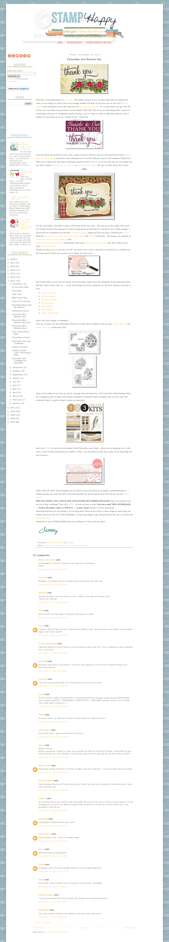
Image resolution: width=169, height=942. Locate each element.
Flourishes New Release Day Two (21, 321)
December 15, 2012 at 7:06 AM (53, 886)
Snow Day (17, 290)
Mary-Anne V (45, 834)
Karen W (43, 577)
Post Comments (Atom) (56, 932)
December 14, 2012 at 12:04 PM (53, 790)
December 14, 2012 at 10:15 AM (53, 706)
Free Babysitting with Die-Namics (22, 306)
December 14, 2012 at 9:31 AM (53, 653)
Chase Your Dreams (21, 301)
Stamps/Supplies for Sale (98, 42)
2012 (13, 281)
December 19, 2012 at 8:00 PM (53, 917)
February (17, 399)
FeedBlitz (11, 81)
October (17, 371)
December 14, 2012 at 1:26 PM (53, 810)
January (17, 403)
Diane (41, 879)
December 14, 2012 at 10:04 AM (53, 686)
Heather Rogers (46, 895)
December (18, 284)
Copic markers (59, 545)
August (16, 378)
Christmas (48, 545)
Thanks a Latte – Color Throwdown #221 (21, 352)
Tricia (41, 626)
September (18, 374)
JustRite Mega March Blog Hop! (20, 198)
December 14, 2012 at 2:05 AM (53, 569)
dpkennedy (44, 910)
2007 (13, 422)
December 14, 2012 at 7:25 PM (53, 856)
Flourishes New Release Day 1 (19, 327)
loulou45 (43, 661)
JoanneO (43, 679)
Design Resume (74, 42)
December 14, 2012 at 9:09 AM (53, 635)
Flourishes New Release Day (19, 315)
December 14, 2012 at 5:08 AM (53, 584)
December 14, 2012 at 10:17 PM (53, 871)
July (15, 382)
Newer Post (38, 928)
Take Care (17, 294)
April (15, 392)
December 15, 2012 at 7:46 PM (53, 902)
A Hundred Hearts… (21, 311)
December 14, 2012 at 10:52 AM (53, 757)
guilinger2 (43, 819)
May (15, 389)
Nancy (41, 745)
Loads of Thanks (20, 347)
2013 (13, 277)
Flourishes (71, 545)
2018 (13, 259)
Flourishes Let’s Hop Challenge (21, 342)
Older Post (131, 928)
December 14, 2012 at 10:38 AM (53, 737)
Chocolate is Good (20, 337)
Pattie (41, 714)
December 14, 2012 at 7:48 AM (53, 617)
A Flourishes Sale (20, 287)
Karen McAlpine (46, 780)
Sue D (41, 849)
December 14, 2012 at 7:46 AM (53, 602)
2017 (13, 263)
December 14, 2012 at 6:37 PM (53, 841)
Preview (11, 79)
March (16, 396)
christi (41, 864)
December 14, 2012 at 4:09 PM (53, 826)
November (18, 367)
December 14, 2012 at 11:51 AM (53, 772)
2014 (13, 273)
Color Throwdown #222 (20, 332)
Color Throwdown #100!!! (26, 172)
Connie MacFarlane (48, 643)
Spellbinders (82, 545)
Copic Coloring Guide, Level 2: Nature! (26, 145)
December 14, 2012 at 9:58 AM (53, 671)
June (15, 385)
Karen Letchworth (47, 560)
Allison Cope (44, 765)
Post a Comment (44, 922)
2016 (13, 266)
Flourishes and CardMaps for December (19, 360)
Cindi (41, 610)
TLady (41, 694)
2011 (13, 408)
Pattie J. (42, 798)
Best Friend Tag (19, 298)
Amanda (43, 593)
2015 (13, 270)
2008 (13, 418)
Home (60, 42)
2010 (13, 411)
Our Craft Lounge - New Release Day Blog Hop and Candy (21, 225)
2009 (13, 415)
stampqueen (44, 730)
